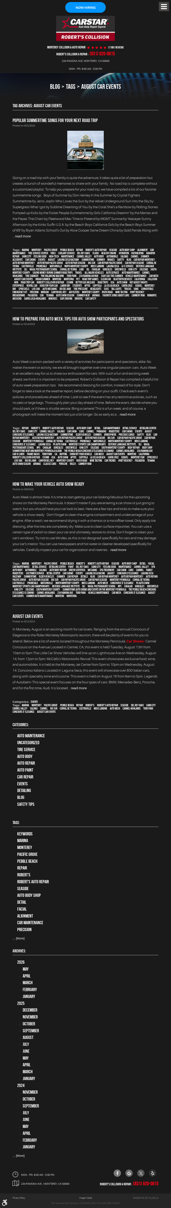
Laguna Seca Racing (95, 573)
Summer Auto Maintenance (39, 596)
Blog (55, 86)
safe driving (66, 298)
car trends (110, 460)
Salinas (124, 256)
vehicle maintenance (135, 276)
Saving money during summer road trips (53, 272)
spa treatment (107, 570)
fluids (96, 253)
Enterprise (18, 285)
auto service (112, 272)
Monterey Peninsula (33, 441)
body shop (147, 447)
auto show (122, 282)
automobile (112, 256)
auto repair (26, 763)
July (26, 1044)
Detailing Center (148, 428)
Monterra (69, 279)
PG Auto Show (59, 444)
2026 (21, 962)
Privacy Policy (19, 1198)
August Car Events (101, 86)
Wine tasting (121, 292)
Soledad (144, 269)
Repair (79, 250)
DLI (25, 269)
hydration (124, 253)
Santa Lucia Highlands (35, 298)
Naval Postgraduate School (43, 269)
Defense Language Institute (122, 444)
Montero (56, 279)
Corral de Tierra (54, 441)
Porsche (63, 464)
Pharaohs (101, 431)
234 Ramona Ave (145, 451)
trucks (127, 289)
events (41, 260)
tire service (26, 749)
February (30, 989)
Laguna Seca (113, 266)
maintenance (67, 256)
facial (151, 563)
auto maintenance (131, 272)
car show (72, 431)
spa (153, 567)
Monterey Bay (138, 457)
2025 (21, 1003)
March (28, 982)
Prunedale (41, 266)
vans (136, 289)
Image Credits (85, 1198)
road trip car (27, 282)
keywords (25, 833)
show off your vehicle (81, 454)
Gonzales (107, 269)
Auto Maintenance (31, 735)
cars (81, 431)
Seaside (113, 250)
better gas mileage (85, 282)
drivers (79, 298)
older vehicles (83, 434)
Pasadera (32, 295)
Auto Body (24, 756)
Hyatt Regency (137, 292)
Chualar (96, 269)
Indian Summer (42, 279)
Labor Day (65, 285)
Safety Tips (25, 804)
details (84, 576)
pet (78, 279)
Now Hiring (85, 8)
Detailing (24, 790)
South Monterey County (113, 447)
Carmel (134, 256)
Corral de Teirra (68, 269)
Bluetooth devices (122, 279)
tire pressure (81, 289)
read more (23, 236)
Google (129, 1173)
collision (152, 279)
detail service (130, 428)
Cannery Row (138, 295)
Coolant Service (66, 253)
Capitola (97, 285)
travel (78, 272)
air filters (74, 292)
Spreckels (24, 289)
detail (97, 428)
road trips (103, 282)
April (27, 975)
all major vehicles (94, 272)
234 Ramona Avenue (88, 276)
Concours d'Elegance (23, 434)
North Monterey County (76, 266)
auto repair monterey (24, 263)
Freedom (34, 292)
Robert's (35, 428)
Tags (70, 86)
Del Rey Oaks (83, 253)
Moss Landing (97, 266)
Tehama (50, 295)
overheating (137, 253)
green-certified (77, 570)
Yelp (152, 1173)
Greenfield (120, 269)
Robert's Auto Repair (96, 250)
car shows (30, 260)
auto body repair (57, 570)
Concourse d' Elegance (24, 444)
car (42, 295)
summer (101, 260)
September (31, 1030)
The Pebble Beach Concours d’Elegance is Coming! (89, 451)
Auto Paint (25, 770)
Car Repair (25, 776)
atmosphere (110, 434)
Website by (145, 1197)
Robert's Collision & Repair (50, 282)
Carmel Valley (84, 256)
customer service (35, 573)
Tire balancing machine (52, 276)
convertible (147, 289)
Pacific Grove (51, 250)
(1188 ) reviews (116, 47)
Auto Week (103, 583)
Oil (88, 269)
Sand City (26, 256)
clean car (106, 279)
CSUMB (70, 282)
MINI (16, 282)
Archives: (19, 951)
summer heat (83, 295)
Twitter (140, 1173)
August (51, 260)
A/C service (128, 266)
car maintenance (111, 428)
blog (129, 260)
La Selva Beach (111, 285)
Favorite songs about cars (116, 295)
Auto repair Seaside (75, 263)
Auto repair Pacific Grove (50, 263)
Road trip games (90, 279)
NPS (38, 447)
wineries (52, 298)
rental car (32, 285)
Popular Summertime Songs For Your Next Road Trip (55, 120)
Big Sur (91, 263)
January (29, 996)
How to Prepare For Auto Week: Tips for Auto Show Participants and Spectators (78, 319)
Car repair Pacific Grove (110, 263)
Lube (81, 269)
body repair (134, 447)
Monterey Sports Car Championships (87, 444)
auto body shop (127, 250)
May (26, 969)
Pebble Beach (67, 250)
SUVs (106, 289)
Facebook (117, 1173)
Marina (25, 250)
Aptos (87, 285)
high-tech (54, 256)
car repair (72, 576)
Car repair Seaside (134, 263)
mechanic (92, 570)
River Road (107, 292)
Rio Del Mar (65, 289)
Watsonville (56, 266)
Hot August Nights (138, 282)
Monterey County (90, 292)
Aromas (96, 295)
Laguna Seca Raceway (68, 260)
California (140, 279)
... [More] (19, 938)
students (77, 285)
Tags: (16, 822)
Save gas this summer (112, 276)
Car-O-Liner (18, 454)
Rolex (73, 464)
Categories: (21, 724)
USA (112, 282)
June (26, 1051)
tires (53, 253)
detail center (53, 573)
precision (24, 929)
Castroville (28, 266)
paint (71, 567)
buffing (63, 454)
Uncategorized (28, 742)
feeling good (40, 256)
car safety (90, 298)
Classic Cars (49, 464)
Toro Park (72, 276)
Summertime (88, 260)
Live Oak (36, 289)
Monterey (37, 250)
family (149, 570)
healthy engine (108, 253)
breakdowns (19, 295)
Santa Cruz (127, 285)
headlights (95, 289)
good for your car (49, 285)
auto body (99, 256)
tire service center (38, 253)
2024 (21, 1085)
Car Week (153, 276)
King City (132, 269)
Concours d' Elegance (134, 593)
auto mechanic (50, 289)
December (30, 1010)
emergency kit (20, 292)
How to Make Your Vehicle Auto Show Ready (48, 484)
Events (34, 702)
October (29, 1023)
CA (56, 454)
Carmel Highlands (125, 451)
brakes (111, 260)
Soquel (138, 285)
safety (120, 260)
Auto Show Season (65, 295)
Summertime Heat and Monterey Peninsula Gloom (37, 451)
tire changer (31, 276)
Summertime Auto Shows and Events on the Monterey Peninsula (94, 589)
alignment (142, 250)
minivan (45, 292)
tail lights (116, 289)
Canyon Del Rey (58, 292)
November (30, 1017)
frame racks (33, 454)
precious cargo (126, 434)
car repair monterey (144, 260)
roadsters (114, 431)
